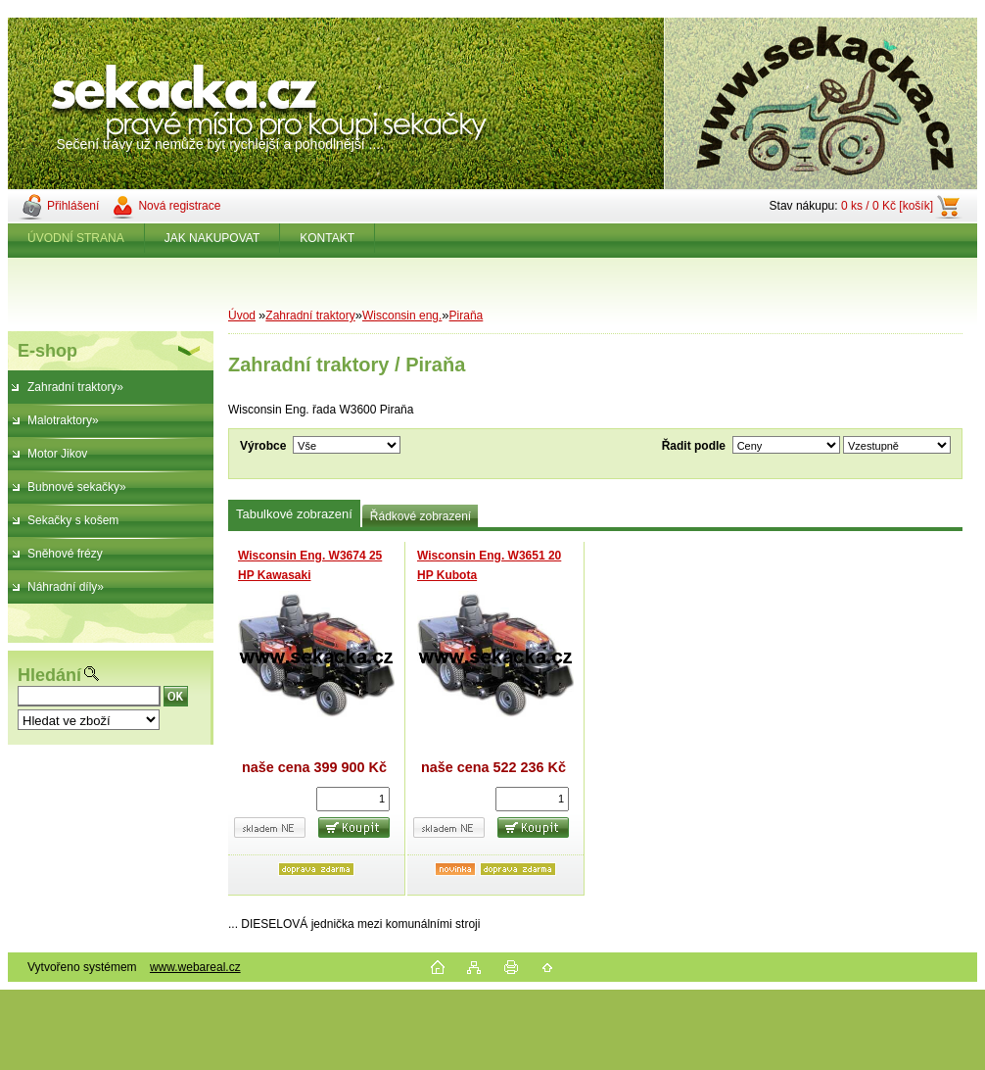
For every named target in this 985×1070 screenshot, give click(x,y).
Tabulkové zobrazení (294, 514)
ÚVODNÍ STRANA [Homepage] (75, 238)
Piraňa (466, 315)
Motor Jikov (57, 454)
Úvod (242, 315)
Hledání (49, 675)
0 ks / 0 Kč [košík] (887, 206)
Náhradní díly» (65, 587)
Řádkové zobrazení (420, 516)
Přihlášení (73, 206)
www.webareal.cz (195, 967)
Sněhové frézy (65, 553)
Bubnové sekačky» (76, 487)
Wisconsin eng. (402, 315)
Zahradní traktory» (75, 387)
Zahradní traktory (309, 315)
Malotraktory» (63, 420)
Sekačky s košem (72, 520)
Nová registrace (179, 206)
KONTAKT (327, 238)
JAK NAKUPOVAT (212, 238)
